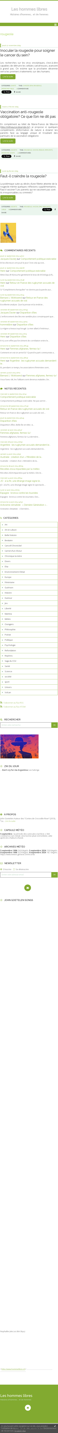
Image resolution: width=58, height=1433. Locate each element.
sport (7, 681)
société (8, 676)
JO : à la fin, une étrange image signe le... (20, 481)
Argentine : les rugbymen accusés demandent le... (25, 444)
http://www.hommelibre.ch (13, 1369)
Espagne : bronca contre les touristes (19, 493)
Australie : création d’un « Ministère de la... (21, 457)
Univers (8, 687)
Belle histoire (11, 535)
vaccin (35, 150)
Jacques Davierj (8, 259)
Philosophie (10, 629)
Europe (8, 577)
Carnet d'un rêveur (13, 550)
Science (8, 671)
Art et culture (11, 529)
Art (6, 524)
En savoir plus (20, 1430)
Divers (7, 561)
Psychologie (10, 645)
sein (31, 85)
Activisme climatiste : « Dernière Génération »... (24, 505)
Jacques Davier (8, 312)
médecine (5, 153)
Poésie (8, 634)
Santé (7, 666)
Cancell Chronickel (13, 545)
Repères (8, 655)
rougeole (37, 85)
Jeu (6, 603)
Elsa (6, 566)
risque (41, 150)
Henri (2, 270)
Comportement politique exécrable (38, 259)
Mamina (8, 613)
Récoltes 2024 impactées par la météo (19, 469)
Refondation (10, 650)
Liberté (8, 608)
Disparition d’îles (28, 312)
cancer (26, 85)
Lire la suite (8, 76)
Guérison (9, 587)
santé (12, 153)
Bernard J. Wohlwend (11, 297)
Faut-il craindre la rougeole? (23, 176)
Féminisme (9, 582)
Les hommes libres (29, 9)
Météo (8, 619)
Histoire (8, 592)
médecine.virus (8, 89)
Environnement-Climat (15, 571)
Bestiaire (9, 540)
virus (4, 209)
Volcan (8, 692)
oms (40, 206)
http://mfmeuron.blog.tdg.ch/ (15, 127)
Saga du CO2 (10, 661)
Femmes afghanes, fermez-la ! (25, 348)
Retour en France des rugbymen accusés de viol (24, 409)
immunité (49, 150)
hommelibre (6, 324)
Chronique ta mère (13, 556)
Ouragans (9, 624)
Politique (9, 639)
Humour (8, 598)
